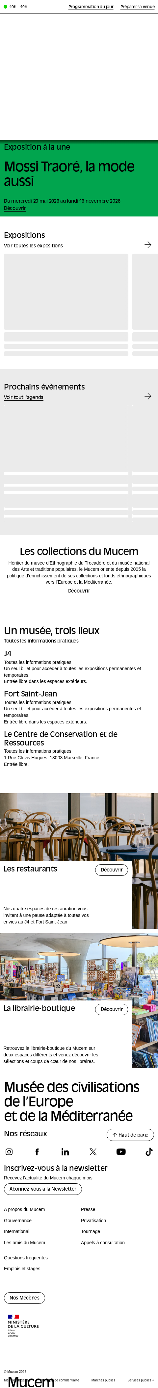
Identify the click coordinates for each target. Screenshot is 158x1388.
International (16, 1231)
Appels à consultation (103, 1242)
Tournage (90, 1231)
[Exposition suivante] (148, 245)
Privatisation (93, 1220)
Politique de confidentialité (60, 1380)
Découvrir (79, 591)
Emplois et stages (22, 1268)
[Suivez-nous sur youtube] (121, 1152)
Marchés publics (103, 1380)
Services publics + (140, 1380)
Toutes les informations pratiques (41, 641)
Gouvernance (18, 1220)
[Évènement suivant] (148, 397)
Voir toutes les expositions (33, 246)
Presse (88, 1209)
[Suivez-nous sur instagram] (9, 1152)
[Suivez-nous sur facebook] (37, 1152)
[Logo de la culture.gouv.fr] (23, 1326)
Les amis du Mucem (24, 1242)
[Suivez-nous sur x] (93, 1152)
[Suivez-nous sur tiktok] (149, 1152)
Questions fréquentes (26, 1257)
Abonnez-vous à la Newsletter (43, 1189)
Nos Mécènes (25, 1298)
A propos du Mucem (24, 1209)
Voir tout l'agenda (23, 397)
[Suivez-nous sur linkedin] (65, 1152)
